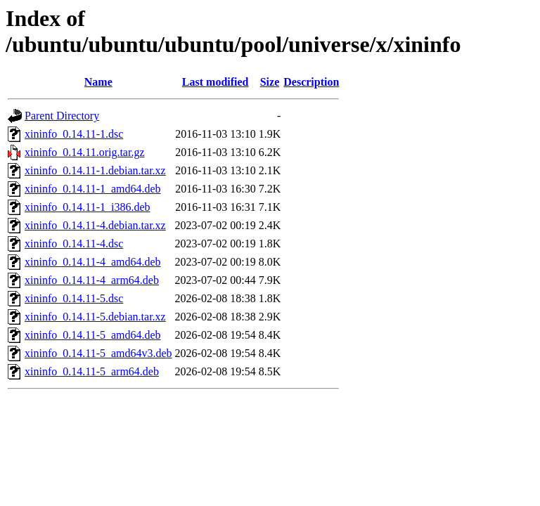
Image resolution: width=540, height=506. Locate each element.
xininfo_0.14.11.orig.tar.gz (85, 152)
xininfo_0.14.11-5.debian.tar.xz (95, 317)
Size (270, 82)
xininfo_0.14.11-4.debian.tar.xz (95, 225)
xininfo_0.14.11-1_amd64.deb (93, 189)
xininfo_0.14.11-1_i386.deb (87, 207)
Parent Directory (62, 116)
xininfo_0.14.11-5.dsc (74, 298)
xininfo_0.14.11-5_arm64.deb (92, 371)
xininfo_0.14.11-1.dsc (74, 134)
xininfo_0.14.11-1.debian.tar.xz (95, 170)
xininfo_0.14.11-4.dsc (74, 243)
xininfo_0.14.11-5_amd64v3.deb (98, 353)
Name (98, 82)
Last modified (215, 82)
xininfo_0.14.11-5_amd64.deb (93, 335)
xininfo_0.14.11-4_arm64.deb (92, 280)
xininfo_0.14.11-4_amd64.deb (93, 262)
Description (311, 82)
